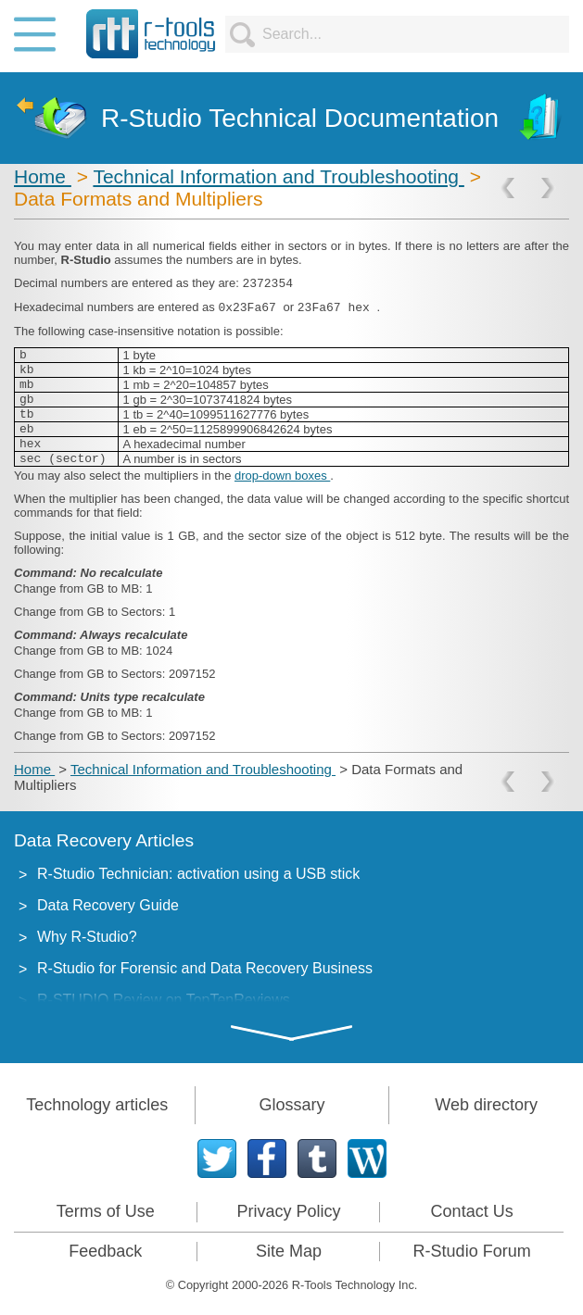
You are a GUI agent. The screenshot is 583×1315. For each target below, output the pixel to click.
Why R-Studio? (87, 937)
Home (42, 176)
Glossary (291, 1105)
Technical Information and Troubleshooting (278, 176)
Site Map (289, 1251)
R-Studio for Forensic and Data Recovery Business (205, 968)
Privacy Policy (288, 1211)
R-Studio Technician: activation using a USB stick (198, 874)
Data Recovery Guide (108, 905)
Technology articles (97, 1105)
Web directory (486, 1105)
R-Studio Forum (472, 1251)
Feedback (105, 1251)
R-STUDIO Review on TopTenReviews (163, 1000)
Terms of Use (106, 1211)
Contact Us (472, 1211)
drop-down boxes (282, 475)
